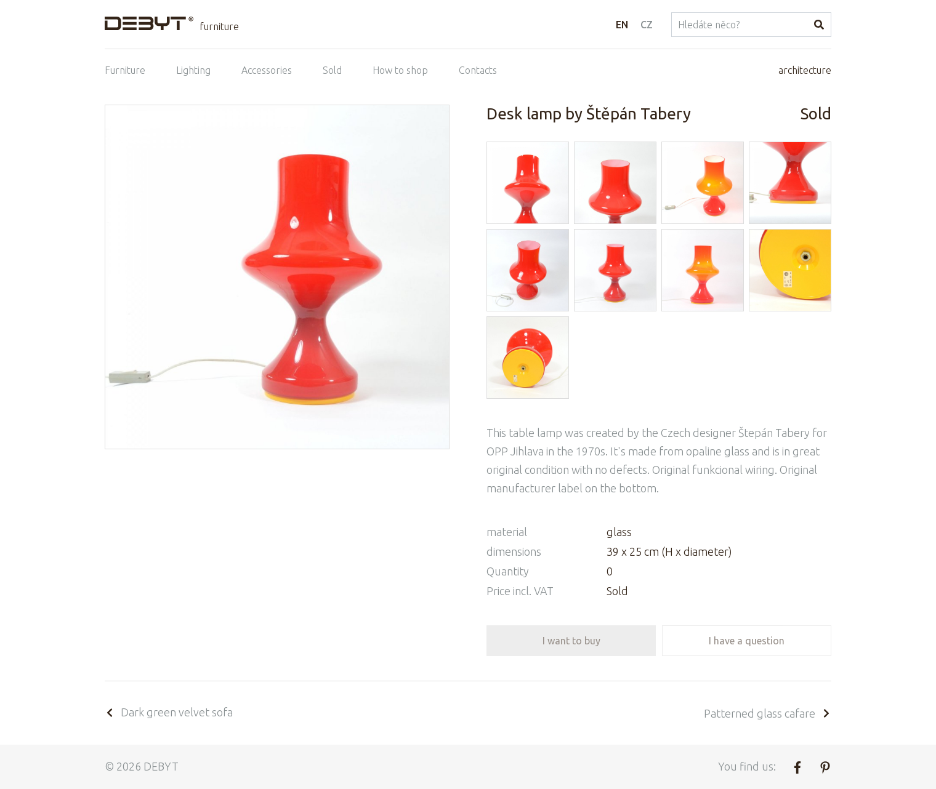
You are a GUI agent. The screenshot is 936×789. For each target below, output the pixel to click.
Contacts (478, 70)
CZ (646, 24)
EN (622, 24)
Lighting (193, 70)
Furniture (125, 70)
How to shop (400, 70)
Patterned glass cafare (767, 713)
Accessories (266, 70)
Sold (332, 70)
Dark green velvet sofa (169, 712)
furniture (219, 26)
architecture (804, 70)
